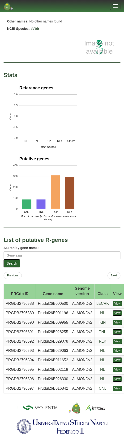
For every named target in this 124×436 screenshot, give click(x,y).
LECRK (102, 303)
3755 (35, 28)
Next (114, 275)
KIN (102, 322)
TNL (102, 332)
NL (102, 313)
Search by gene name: (21, 248)
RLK (102, 341)
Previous (12, 275)
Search (12, 263)
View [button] (117, 303)
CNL (102, 388)
